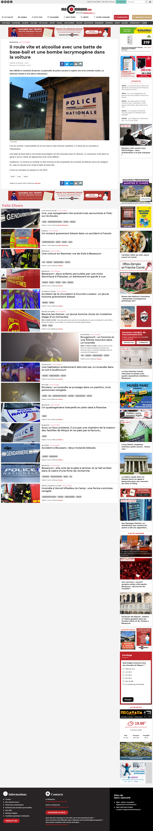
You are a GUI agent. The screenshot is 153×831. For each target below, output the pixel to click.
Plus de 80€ (129, 681)
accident (45, 282)
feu (43, 262)
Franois (45, 231)
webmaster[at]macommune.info (57, 824)
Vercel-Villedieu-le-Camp (51, 485)
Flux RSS (8, 810)
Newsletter (11, 821)
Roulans (45, 385)
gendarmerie (53, 456)
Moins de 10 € (130, 669)
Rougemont (85, 334)
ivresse (66, 222)
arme (19, 176)
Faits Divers (24, 42)
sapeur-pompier (58, 262)
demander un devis (57, 812)
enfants (58, 282)
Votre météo (136, 707)
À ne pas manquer (136, 533)
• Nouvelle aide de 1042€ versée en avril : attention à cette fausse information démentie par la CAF (135, 104)
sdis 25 (68, 262)
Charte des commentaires (14, 805)
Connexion (143, 342)
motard (64, 242)
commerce (46, 476)
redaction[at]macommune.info (56, 801)
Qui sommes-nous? (12, 802)
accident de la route (48, 242)
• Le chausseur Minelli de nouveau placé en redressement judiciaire (134, 113)
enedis (44, 396)
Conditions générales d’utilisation (17, 816)
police (26, 176)
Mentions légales (11, 813)
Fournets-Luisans (49, 291)
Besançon (14, 42)
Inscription (129, 342)
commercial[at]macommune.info (57, 807)
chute (50, 325)
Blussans (45, 445)
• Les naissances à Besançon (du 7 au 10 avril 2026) (135, 119)
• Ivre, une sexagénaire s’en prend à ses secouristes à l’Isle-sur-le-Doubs (135, 95)
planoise (70, 282)
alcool (13, 176)
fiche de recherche (56, 476)
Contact (8, 799)
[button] (146, 2)
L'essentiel (136, 81)
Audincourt (46, 364)
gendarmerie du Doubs (54, 222)
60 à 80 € (128, 678)
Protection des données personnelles (18, 807)
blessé (58, 242)
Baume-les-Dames (48, 311)
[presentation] (121, 546)
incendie (49, 262)
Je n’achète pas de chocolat (134, 684)
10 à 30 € (128, 672)
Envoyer (128, 699)
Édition (79, 13)
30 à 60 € (128, 675)
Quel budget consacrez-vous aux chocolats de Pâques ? (134, 664)
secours (72, 222)
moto (70, 242)
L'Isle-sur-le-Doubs (49, 210)
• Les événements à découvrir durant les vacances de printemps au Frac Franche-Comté (135, 88)
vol (70, 476)
